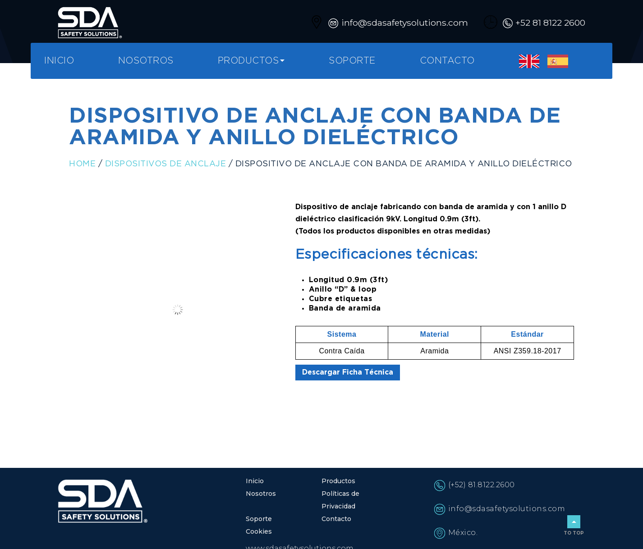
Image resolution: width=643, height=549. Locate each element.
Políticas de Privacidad (340, 500)
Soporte (352, 61)
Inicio (59, 61)
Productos (248, 61)
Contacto (447, 61)
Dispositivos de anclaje (165, 164)
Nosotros (146, 61)
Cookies (259, 531)
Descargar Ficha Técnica (347, 372)
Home (82, 164)
